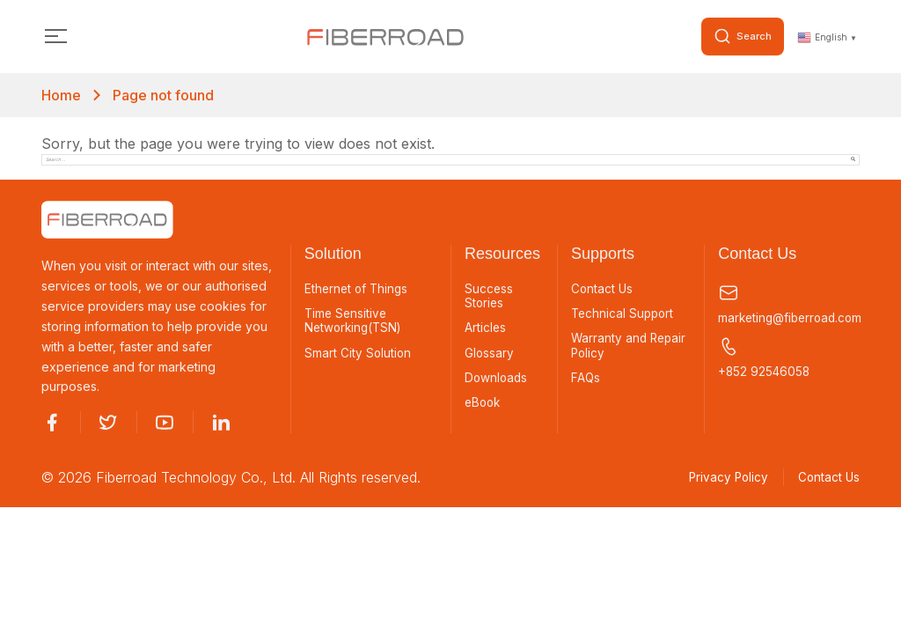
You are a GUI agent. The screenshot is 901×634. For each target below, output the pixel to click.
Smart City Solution (358, 356)
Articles (486, 330)
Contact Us (602, 290)
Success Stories (489, 297)
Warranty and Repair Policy (630, 348)
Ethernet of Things (358, 290)
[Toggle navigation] (55, 37)
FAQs (586, 381)
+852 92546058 (765, 358)
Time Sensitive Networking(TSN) (355, 322)
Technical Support (624, 315)
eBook (484, 407)
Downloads (497, 381)
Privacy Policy (720, 478)
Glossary (490, 356)
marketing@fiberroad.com (789, 304)
